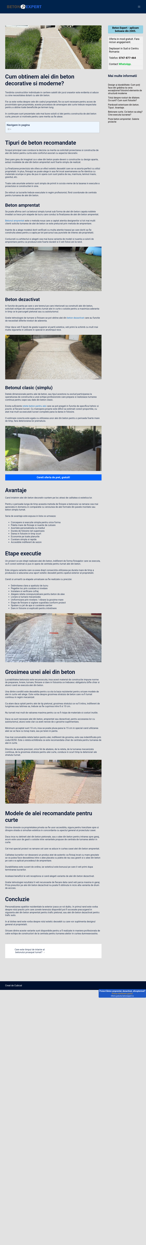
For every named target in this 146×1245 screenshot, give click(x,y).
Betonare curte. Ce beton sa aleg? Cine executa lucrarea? (125, 113)
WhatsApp (125, 64)
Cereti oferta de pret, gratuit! (53, 477)
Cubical (18, 985)
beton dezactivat (75, 317)
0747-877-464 (127, 57)
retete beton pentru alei (34, 406)
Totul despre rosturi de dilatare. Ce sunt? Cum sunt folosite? (124, 99)
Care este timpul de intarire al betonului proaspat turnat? (30, 951)
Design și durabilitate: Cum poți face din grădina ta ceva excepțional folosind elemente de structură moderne (125, 89)
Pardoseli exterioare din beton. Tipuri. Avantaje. (123, 106)
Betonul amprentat (14, 220)
